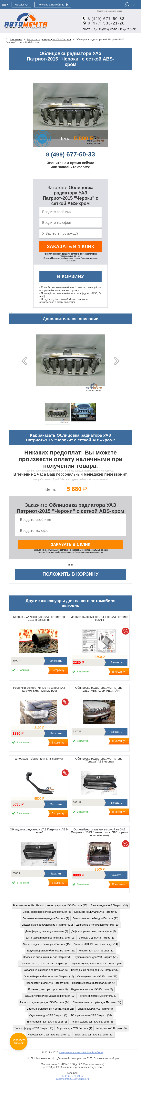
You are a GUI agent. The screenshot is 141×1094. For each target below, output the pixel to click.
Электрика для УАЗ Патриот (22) (94, 1034)
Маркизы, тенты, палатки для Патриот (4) (43, 963)
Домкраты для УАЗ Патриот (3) (97, 937)
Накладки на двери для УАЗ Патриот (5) (94, 969)
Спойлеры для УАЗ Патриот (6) (95, 1008)
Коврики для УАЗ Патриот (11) (96, 950)
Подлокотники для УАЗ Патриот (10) (47, 982)
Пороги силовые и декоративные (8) (93, 982)
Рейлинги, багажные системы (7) (98, 995)
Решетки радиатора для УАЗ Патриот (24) (44, 1002)
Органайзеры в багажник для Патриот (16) (49, 976)
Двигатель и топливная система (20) (97, 924)
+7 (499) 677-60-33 (73, 1075)
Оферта (47, 258)
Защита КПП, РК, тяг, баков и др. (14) (96, 944)
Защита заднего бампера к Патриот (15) (47, 944)
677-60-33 (105, 18)
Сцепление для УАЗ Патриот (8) (48, 1015)
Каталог (19, 4)
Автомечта (16, 39)
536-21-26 (105, 23)
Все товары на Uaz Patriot (28, 905)
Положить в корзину (71, 574)
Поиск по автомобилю (50, 4)
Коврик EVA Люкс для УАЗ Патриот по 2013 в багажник (39, 618)
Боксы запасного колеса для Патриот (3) (47, 911)
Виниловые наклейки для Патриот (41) (95, 918)
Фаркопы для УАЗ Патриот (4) (74, 1028)
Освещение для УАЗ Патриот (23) (97, 976)
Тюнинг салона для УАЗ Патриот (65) (92, 1021)
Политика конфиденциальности (65, 258)
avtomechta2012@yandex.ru (72, 1078)
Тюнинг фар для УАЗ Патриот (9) (33, 1028)
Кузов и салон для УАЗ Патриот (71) (96, 957)
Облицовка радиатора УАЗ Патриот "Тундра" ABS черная (99, 760)
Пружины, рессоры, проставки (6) (48, 989)
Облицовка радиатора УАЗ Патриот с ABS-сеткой (39, 831)
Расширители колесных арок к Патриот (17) (49, 995)
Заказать (55, 660)
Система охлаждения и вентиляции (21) (50, 1008)
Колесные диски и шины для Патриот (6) (47, 957)
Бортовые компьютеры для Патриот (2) (46, 918)
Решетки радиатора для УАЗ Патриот (49, 39)
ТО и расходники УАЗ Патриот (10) (91, 1015)
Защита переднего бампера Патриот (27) (51, 950)
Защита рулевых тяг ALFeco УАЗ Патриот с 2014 (99, 618)
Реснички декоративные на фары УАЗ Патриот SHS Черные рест (39, 689)
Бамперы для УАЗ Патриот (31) (109, 905)
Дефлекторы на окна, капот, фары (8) (94, 931)
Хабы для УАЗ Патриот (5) (111, 1028)
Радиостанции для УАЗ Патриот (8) (92, 989)
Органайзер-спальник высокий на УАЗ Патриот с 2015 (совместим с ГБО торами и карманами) (99, 832)
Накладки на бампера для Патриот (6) (45, 969)
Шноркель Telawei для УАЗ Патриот (39, 758)
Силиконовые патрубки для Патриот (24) (97, 1002)
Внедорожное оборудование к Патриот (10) (47, 924)
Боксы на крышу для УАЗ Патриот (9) (96, 911)
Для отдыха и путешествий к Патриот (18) (50, 937)
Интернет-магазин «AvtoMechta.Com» (81, 1052)
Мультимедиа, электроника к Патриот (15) (97, 963)
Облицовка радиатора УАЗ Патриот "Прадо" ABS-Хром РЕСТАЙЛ (99, 689)
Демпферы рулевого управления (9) (46, 931)
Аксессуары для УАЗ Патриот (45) (67, 905)
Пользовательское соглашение (89, 552)
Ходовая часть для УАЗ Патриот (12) (49, 1034)
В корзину (70, 276)
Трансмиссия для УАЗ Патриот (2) (47, 1021)
